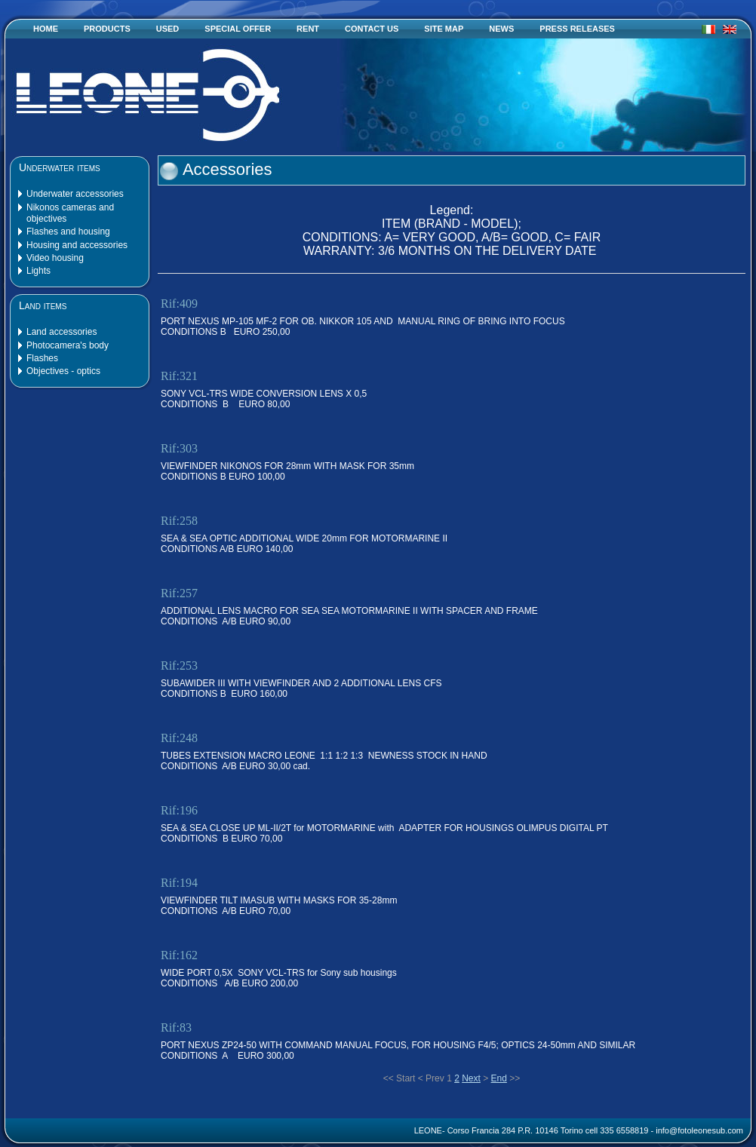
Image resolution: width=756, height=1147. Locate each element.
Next (471, 1078)
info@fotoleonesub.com (699, 1130)
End (499, 1078)
